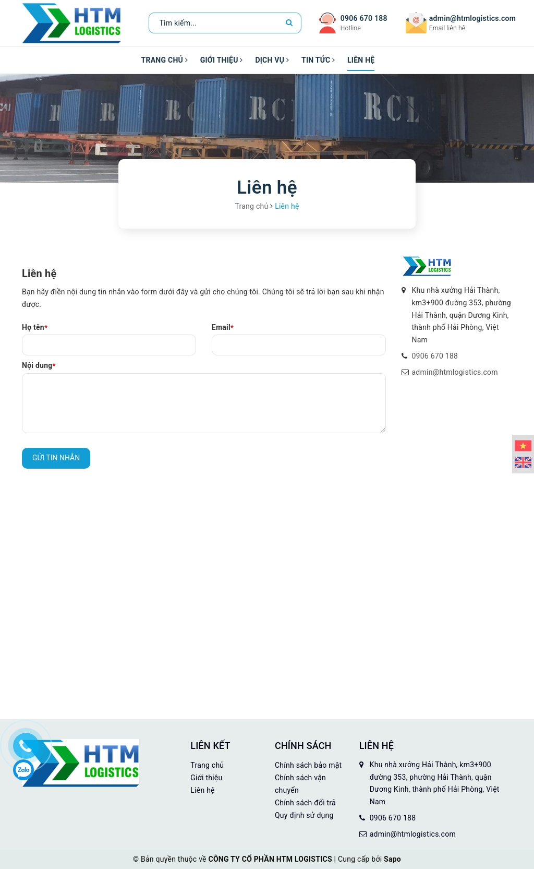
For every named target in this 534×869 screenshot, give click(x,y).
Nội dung (39, 365)
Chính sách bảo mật (308, 765)
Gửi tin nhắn (56, 458)
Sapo (392, 859)
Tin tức (318, 60)
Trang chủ (164, 60)
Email (223, 327)
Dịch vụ (272, 60)
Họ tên (34, 327)
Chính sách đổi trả (305, 803)
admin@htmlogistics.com (472, 18)
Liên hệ (360, 60)
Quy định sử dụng (304, 815)
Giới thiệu (221, 60)
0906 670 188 (364, 18)
